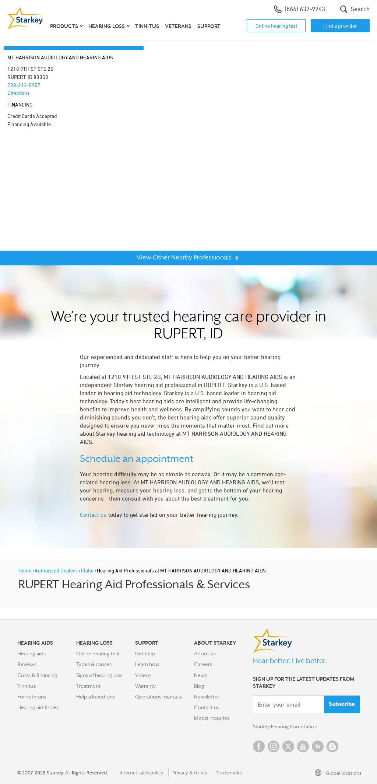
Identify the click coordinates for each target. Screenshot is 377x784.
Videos (143, 675)
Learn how (147, 664)
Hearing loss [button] (106, 26)
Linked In (318, 746)
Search (355, 9)
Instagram (273, 746)
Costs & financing (37, 675)
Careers (203, 664)
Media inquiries (211, 718)
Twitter (288, 746)
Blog (199, 686)
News (200, 675)
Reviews (26, 664)
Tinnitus (147, 26)
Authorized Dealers (57, 570)
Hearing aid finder (38, 707)
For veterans (31, 697)
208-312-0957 (23, 85)
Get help (145, 653)
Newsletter (206, 697)
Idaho (88, 570)
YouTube (303, 746)
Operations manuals (158, 697)
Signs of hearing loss (99, 675)
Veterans (178, 26)
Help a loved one (96, 697)
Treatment (88, 686)
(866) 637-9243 (299, 9)
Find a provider (340, 25)
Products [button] (64, 26)
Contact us (93, 514)
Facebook (259, 746)
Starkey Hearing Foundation (285, 726)
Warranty (145, 686)
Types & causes (94, 664)
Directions (18, 93)
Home (25, 570)
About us (205, 653)
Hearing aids (31, 653)
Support (209, 26)
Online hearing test (276, 25)
